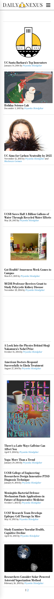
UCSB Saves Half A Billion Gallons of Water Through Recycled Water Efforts (27, 215)
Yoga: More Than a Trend (19, 459)
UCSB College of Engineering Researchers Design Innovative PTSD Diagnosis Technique (27, 476)
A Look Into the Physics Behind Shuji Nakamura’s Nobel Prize (27, 347)
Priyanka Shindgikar (32, 65)
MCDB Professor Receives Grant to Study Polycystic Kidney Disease (25, 285)
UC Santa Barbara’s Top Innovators (25, 62)
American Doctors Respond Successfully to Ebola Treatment (23, 363)
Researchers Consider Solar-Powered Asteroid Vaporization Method (27, 578)
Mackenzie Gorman (13, 161)
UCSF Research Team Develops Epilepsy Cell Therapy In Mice (23, 514)
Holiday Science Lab (16, 105)
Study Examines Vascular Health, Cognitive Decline (24, 531)
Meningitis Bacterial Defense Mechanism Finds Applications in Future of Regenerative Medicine (24, 496)
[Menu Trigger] (48, 5)
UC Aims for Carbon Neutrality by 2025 (28, 155)
